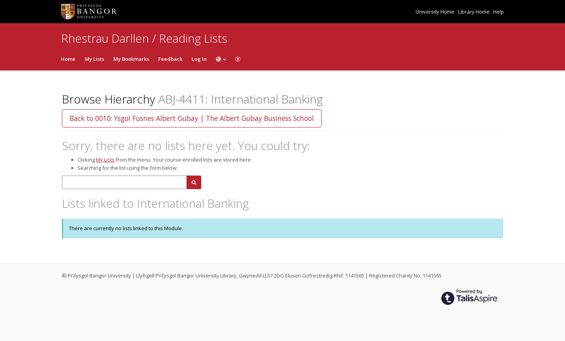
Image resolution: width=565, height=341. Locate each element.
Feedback (170, 58)
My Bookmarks (131, 58)
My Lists (94, 58)
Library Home (474, 11)
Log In (199, 58)
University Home (435, 11)
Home (68, 58)
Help (498, 11)
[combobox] (124, 182)
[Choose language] (221, 59)
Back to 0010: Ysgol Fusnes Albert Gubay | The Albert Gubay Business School (192, 118)
